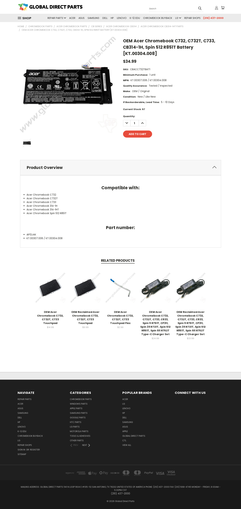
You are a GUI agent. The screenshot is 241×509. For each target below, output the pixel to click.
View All (126, 445)
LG (178, 18)
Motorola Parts (79, 431)
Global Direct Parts (133, 435)
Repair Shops (192, 18)
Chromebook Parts (81, 399)
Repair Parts (57, 18)
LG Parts (75, 426)
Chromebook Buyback (157, 18)
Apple (125, 431)
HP (112, 18)
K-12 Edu (135, 18)
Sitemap (22, 454)
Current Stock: (134, 109)
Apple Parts (76, 408)
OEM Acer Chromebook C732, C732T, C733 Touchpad (50, 317)
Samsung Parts (78, 412)
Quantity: (129, 116)
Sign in (22, 449)
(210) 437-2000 (213, 18)
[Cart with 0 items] (222, 8)
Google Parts (78, 417)
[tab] (120, 167)
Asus (81, 18)
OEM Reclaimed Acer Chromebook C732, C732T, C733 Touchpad (85, 317)
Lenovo (122, 18)
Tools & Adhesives (80, 435)
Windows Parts (78, 403)
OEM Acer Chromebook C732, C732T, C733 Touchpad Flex (120, 317)
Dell (105, 18)
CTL (124, 440)
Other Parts (77, 440)
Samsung (93, 18)
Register (35, 449)
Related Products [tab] (118, 260)
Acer (72, 18)
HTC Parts (75, 422)
